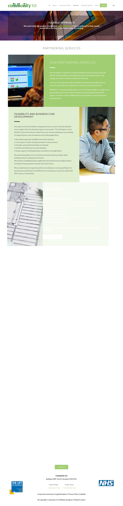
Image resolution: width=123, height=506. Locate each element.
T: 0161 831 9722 (53, 488)
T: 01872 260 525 (69, 488)
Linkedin (82, 494)
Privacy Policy (73, 494)
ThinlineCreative (79, 500)
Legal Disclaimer (61, 494)
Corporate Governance (45, 494)
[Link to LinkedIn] (113, 5)
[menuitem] (49, 5)
